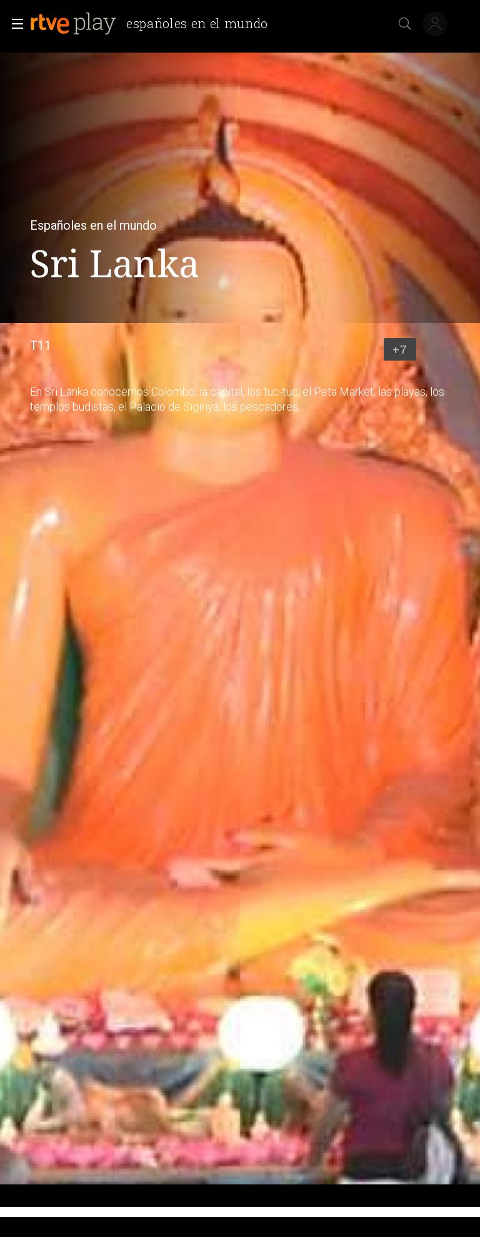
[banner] (154, 24)
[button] (14, 24)
